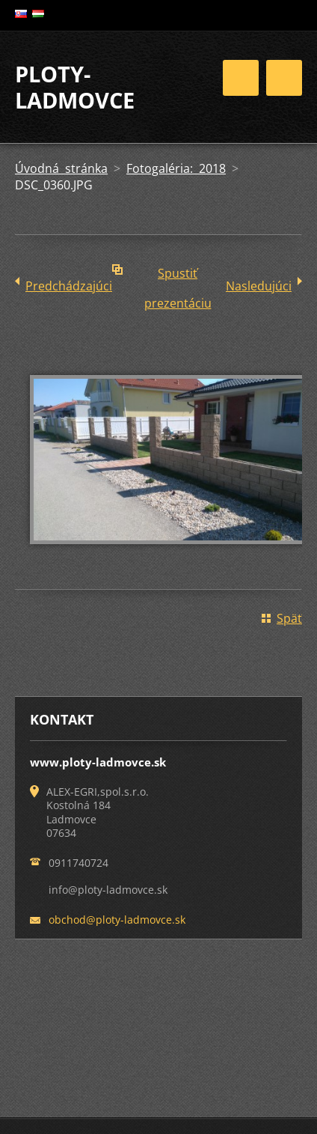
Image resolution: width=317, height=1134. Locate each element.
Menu (284, 78)
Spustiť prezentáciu (178, 276)
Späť (289, 618)
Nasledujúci (259, 286)
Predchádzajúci (68, 286)
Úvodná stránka (61, 168)
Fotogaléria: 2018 (176, 168)
